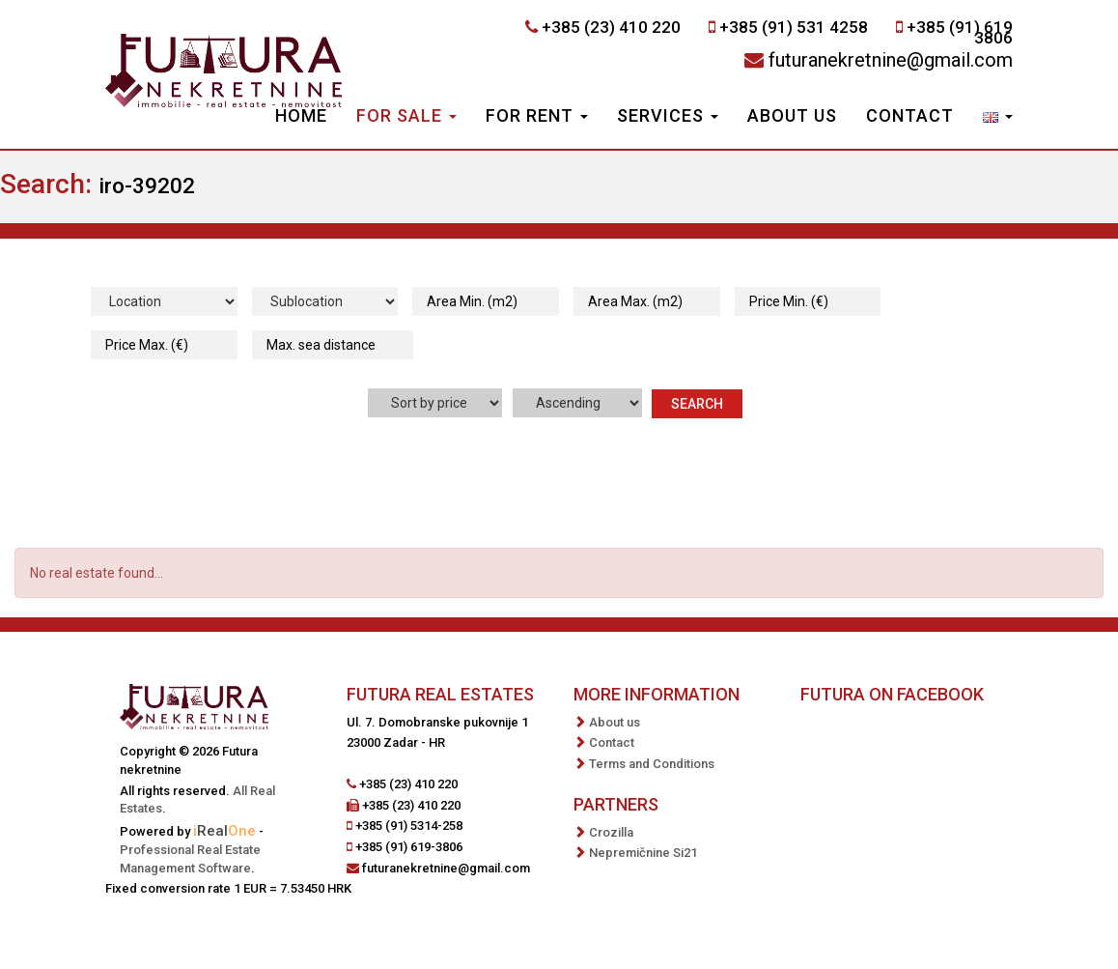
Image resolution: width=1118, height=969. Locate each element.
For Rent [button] (537, 115)
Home (301, 115)
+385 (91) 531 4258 (793, 27)
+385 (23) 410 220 (611, 27)
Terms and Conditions (651, 763)
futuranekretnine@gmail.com (891, 59)
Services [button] (667, 115)
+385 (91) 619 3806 (960, 32)
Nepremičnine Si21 (643, 852)
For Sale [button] (406, 115)
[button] (997, 118)
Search (697, 404)
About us (792, 115)
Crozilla (611, 832)
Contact (910, 115)
